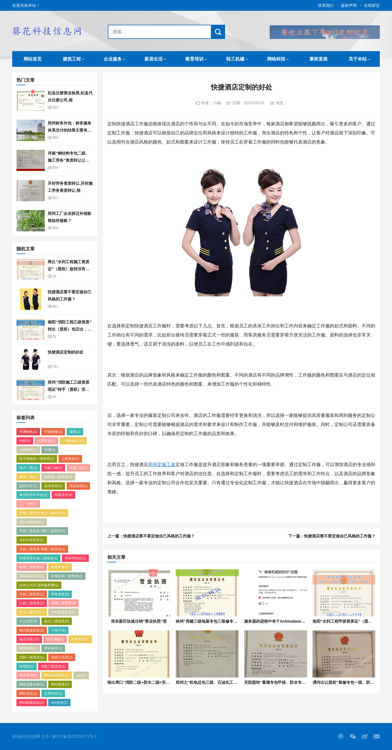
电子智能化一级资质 (36, 459)
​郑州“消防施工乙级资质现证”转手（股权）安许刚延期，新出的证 (68, 389)
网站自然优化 (56, 675)
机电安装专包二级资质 (38, 558)
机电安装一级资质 (67, 576)
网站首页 (33, 59)
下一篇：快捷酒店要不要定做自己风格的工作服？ (332, 536)
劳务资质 (60, 594)
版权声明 (349, 5)
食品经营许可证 (33, 495)
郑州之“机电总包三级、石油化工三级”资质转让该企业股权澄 (229, 682)
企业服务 (113, 59)
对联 (24, 441)
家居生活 (153, 59)
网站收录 (60, 684)
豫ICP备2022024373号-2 (74, 736)
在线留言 (372, 5)
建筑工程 (72, 59)
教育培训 (194, 59)
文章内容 (53, 693)
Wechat (353, 736)
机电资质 (53, 486)
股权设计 (63, 495)
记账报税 (28, 450)
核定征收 (29, 639)
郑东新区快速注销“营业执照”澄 (139, 621)
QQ (341, 736)
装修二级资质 (63, 603)
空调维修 (53, 432)
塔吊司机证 (75, 558)
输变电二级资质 (58, 477)
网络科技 (276, 59)
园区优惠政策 (31, 522)
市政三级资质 (53, 666)
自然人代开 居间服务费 (38, 585)
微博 (365, 736)
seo (81, 675)
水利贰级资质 (63, 612)
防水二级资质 (31, 612)
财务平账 (80, 639)
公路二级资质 (31, 603)
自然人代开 (61, 657)
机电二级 (78, 468)
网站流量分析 (31, 684)
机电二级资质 (31, 567)
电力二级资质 (56, 621)
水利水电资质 (31, 540)
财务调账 (55, 639)
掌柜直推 (318, 59)
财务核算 (28, 648)
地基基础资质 (31, 576)
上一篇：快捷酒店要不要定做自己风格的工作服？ (151, 536)
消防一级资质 (31, 657)
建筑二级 (28, 477)
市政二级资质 (31, 594)
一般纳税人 (73, 441)
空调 (49, 450)
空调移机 (28, 432)
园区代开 (28, 486)
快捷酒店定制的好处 (65, 352)
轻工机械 (235, 59)
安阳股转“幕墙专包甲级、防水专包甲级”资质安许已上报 (293, 682)
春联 (75, 432)
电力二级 (28, 468)
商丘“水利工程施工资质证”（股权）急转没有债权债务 (68, 268)
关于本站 (358, 59)
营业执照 (78, 486)
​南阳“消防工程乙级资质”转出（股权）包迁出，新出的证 (69, 329)
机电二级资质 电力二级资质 (42, 513)
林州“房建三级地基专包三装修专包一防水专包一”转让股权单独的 (233, 621)
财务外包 (60, 567)
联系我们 (326, 5)
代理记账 (46, 441)
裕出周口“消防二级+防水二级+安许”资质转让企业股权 (155, 682)
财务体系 (53, 648)
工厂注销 (28, 504)
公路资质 (70, 459)
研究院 (26, 666)
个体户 (58, 630)
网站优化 (28, 693)
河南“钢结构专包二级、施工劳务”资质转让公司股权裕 (68, 160)
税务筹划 (28, 675)
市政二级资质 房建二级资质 (42, 549)
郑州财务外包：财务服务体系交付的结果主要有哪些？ (69, 130)
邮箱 (377, 736)
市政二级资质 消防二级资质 (42, 531)
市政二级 (53, 468)
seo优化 (59, 703)
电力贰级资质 (31, 630)
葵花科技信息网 (47, 31)
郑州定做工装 (161, 464)
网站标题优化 (31, 703)
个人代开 (28, 621)
